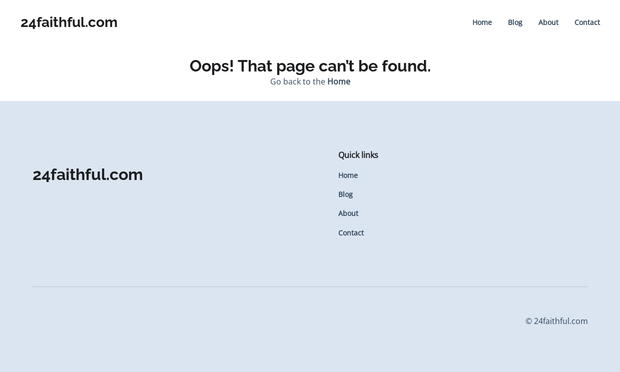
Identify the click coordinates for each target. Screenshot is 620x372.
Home (482, 22)
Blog (515, 22)
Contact (587, 22)
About (548, 22)
